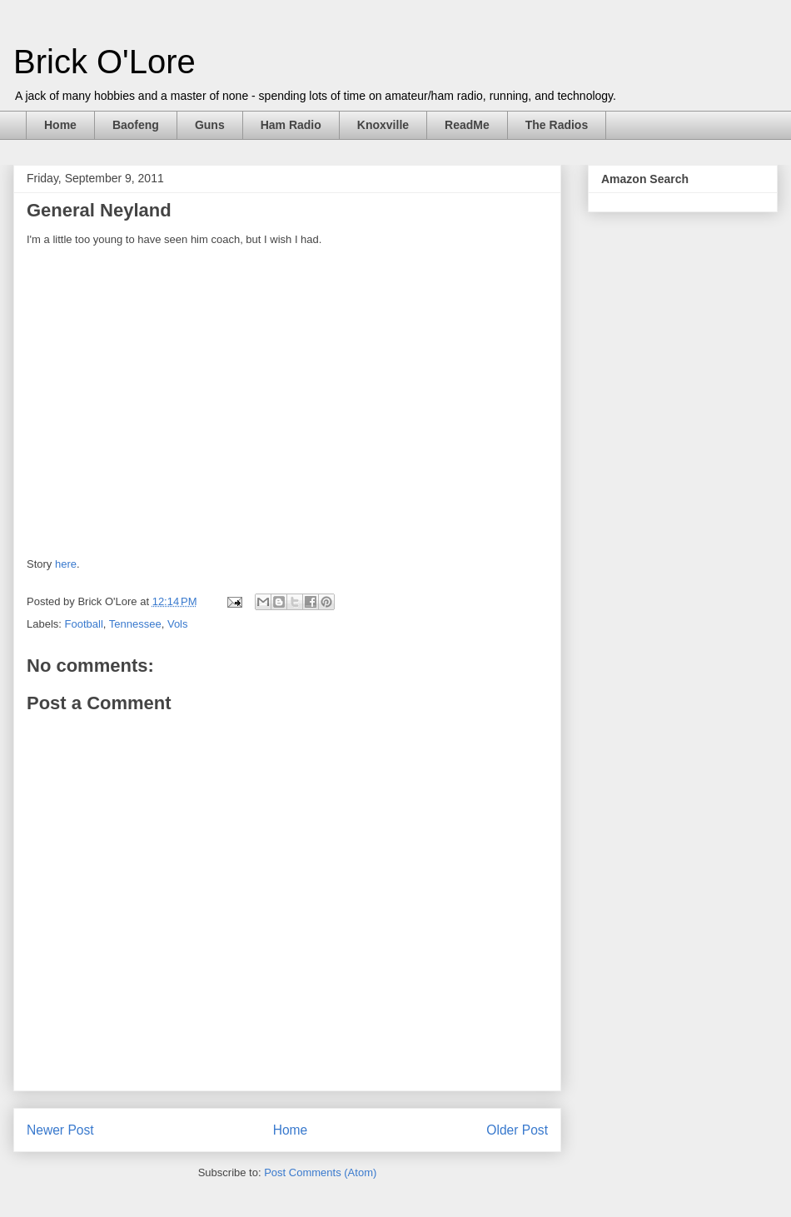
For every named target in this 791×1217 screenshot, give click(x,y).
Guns (210, 125)
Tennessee (135, 624)
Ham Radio (291, 125)
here (66, 564)
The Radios (556, 125)
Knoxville (383, 125)
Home (60, 125)
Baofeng (135, 125)
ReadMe (467, 125)
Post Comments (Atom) (320, 1172)
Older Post (517, 1130)
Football (84, 624)
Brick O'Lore (104, 61)
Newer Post (60, 1130)
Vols (177, 624)
